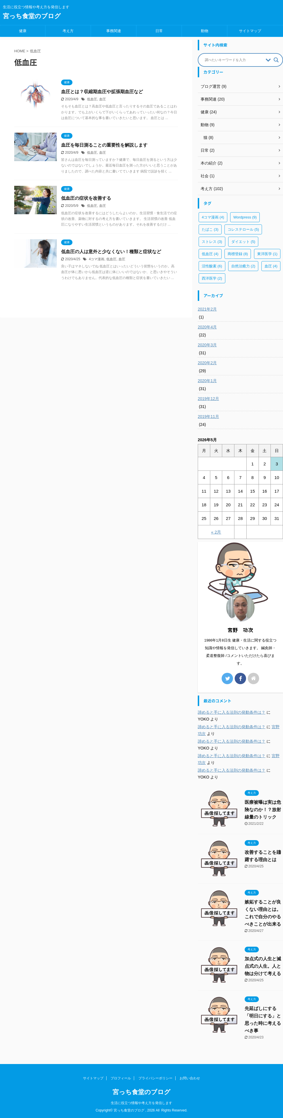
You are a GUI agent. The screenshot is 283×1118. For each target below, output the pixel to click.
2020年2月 (207, 363)
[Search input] (234, 60)
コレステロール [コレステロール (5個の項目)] (243, 229)
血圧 (102, 99)
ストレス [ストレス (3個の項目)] (212, 242)
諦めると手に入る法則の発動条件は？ (231, 712)
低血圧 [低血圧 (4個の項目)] (210, 254)
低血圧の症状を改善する (86, 198)
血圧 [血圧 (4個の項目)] (271, 266)
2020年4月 (207, 327)
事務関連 (113, 31)
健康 (22, 31)
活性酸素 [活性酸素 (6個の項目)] (212, 266)
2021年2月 (207, 309)
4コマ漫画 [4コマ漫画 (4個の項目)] (213, 217)
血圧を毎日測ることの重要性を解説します (104, 145)
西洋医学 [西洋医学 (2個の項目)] (212, 278)
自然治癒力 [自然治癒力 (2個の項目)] (243, 266)
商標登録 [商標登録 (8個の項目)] (238, 254)
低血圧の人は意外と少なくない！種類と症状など (111, 251)
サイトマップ (250, 31)
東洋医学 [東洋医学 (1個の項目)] (267, 254)
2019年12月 (208, 398)
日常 (159, 31)
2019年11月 (208, 416)
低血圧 (92, 99)
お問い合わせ (190, 1078)
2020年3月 (207, 345)
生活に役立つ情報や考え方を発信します (141, 1103)
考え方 (68, 31)
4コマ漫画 (97, 259)
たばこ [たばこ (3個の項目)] (210, 229)
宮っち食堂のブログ (32, 16)
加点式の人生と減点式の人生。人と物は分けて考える (263, 966)
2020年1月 (207, 380)
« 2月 (216, 532)
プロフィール (121, 1078)
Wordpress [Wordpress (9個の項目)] (245, 217)
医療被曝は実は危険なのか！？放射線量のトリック (263, 809)
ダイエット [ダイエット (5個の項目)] (243, 242)
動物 (204, 31)
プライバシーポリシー (155, 1078)
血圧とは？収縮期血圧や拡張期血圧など (102, 91)
